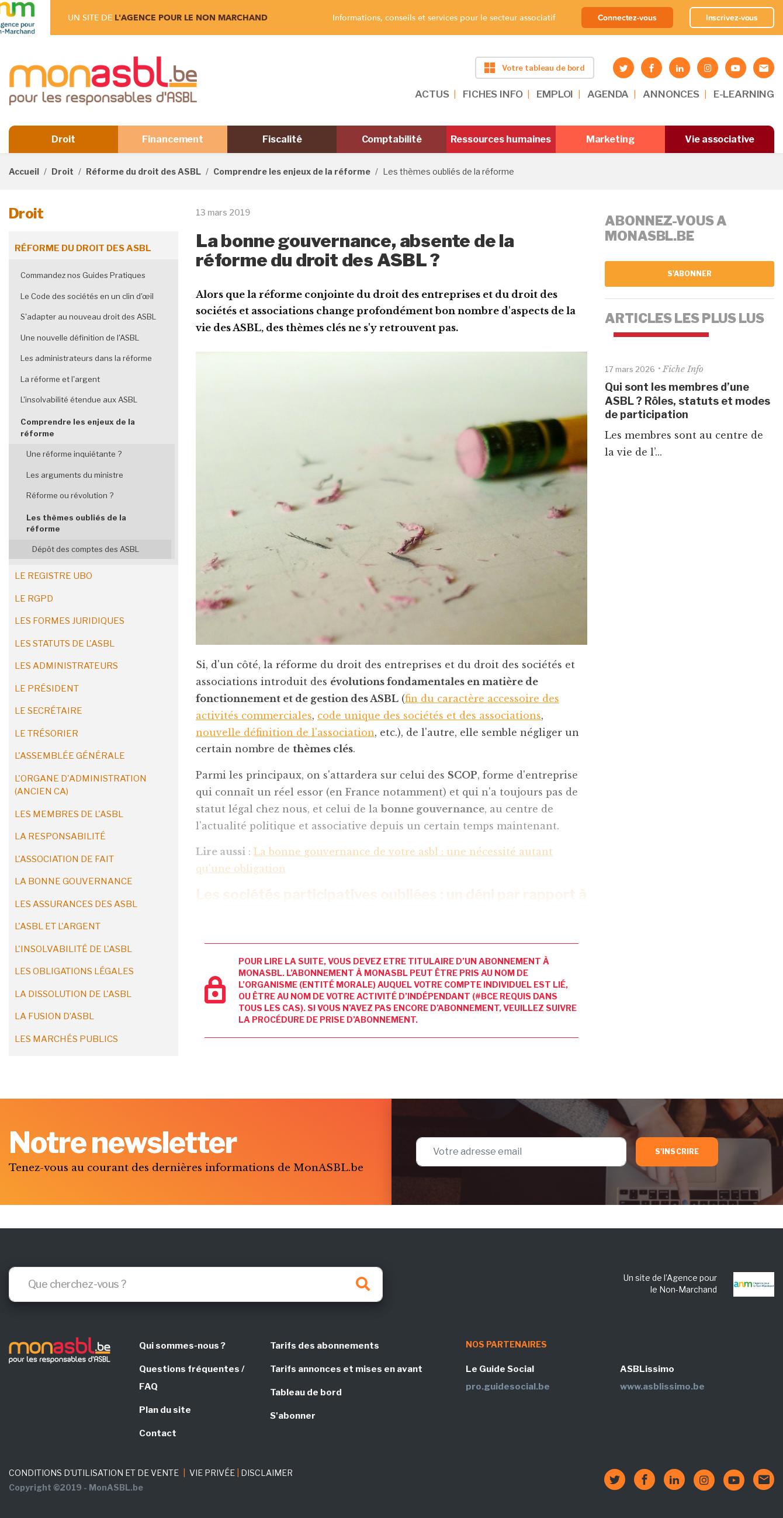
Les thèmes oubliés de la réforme (76, 523)
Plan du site (165, 1410)
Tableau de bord (306, 1392)
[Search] (196, 1284)
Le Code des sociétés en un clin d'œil (87, 296)
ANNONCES (671, 94)
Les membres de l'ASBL (69, 814)
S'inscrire (677, 1151)
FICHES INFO (492, 94)
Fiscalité (282, 139)
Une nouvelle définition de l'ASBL (79, 337)
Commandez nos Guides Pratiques (82, 275)
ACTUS (432, 94)
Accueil (24, 171)
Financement (172, 139)
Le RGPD (34, 598)
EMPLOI (554, 94)
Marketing (610, 139)
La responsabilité (60, 836)
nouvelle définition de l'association (285, 732)
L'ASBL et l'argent (58, 926)
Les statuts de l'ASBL (65, 643)
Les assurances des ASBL (76, 904)
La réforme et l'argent (60, 379)
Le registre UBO (53, 576)
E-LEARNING (743, 94)
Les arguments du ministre (74, 475)
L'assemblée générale (70, 756)
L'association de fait (64, 859)
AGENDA (608, 94)
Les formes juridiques (69, 621)
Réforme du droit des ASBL (143, 171)
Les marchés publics (66, 1039)
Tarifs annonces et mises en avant (346, 1369)
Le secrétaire (48, 711)
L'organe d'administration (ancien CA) (81, 785)
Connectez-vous (627, 17)
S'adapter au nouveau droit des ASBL (88, 316)
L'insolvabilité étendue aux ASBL (78, 399)
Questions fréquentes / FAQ (191, 1378)
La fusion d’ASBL (54, 1016)
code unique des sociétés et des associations (429, 715)
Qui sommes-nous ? (182, 1345)
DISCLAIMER (267, 1473)
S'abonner (689, 273)
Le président (47, 688)
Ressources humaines (501, 139)
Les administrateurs (66, 666)
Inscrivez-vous (732, 17)
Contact (157, 1433)
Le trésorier (46, 733)
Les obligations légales (74, 971)
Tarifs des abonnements (324, 1345)
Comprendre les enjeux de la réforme (291, 171)
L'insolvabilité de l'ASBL (73, 949)
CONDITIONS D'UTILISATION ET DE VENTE (94, 1473)
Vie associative (719, 139)
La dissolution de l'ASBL (73, 994)
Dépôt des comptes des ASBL (85, 549)
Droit (63, 139)
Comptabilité (392, 139)
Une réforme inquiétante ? (74, 453)
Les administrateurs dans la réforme (86, 358)
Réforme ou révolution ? (69, 495)
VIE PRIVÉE (212, 1473)
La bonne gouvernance (74, 881)
